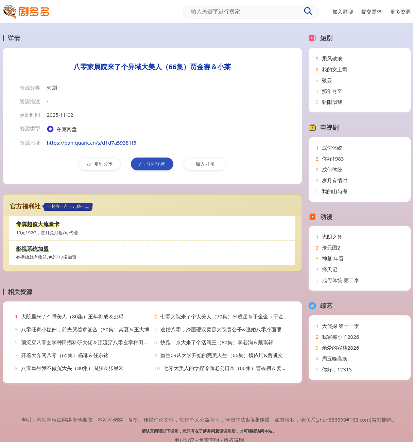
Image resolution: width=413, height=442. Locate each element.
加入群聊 (204, 164)
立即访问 (152, 164)
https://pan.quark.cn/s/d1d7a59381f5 (91, 142)
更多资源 (400, 11)
